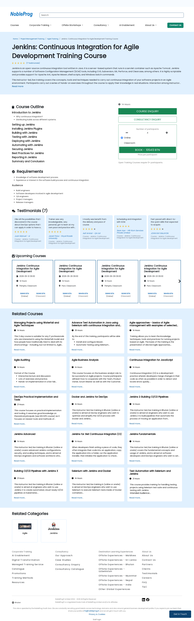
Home (15, 39)
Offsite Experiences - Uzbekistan (112, 570)
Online (127, 137)
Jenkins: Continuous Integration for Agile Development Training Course (89, 39)
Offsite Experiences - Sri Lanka (118, 559)
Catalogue (18, 568)
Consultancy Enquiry (67, 564)
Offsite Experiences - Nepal (116, 580)
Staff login (97, 619)
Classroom (129, 142)
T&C (144, 586)
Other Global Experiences (114, 589)
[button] (179, 281)
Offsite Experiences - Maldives (117, 555)
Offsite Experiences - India (115, 584)
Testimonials (149, 573)
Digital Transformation (26, 559)
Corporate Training (39, 25)
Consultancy (100, 25)
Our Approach (64, 555)
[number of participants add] (167, 133)
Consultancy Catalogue (69, 569)
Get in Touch (180, 614)
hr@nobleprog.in (91, 611)
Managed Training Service (28, 564)
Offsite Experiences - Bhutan (116, 564)
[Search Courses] (112, 15)
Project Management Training (32, 39)
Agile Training (52, 39)
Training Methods (22, 577)
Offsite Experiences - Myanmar (118, 575)
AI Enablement (126, 25)
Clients (146, 568)
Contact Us (175, 25)
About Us (150, 25)
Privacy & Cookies (97, 614)
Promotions (19, 573)
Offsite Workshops (71, 25)
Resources (18, 582)
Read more (17, 86)
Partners (147, 564)
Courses (14, 25)
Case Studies (63, 559)
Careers (147, 577)
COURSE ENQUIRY (147, 111)
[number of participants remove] (127, 133)
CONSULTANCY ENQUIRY (147, 119)
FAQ (144, 582)
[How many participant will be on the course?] (147, 133)
